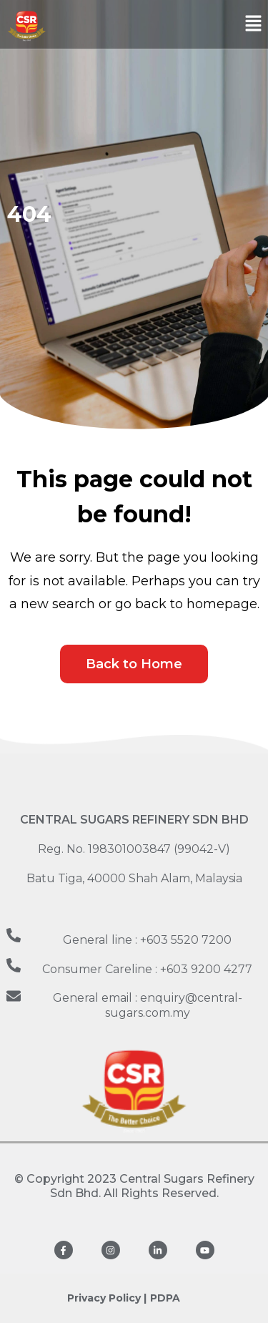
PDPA (165, 1298)
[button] (253, 24)
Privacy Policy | (107, 1298)
